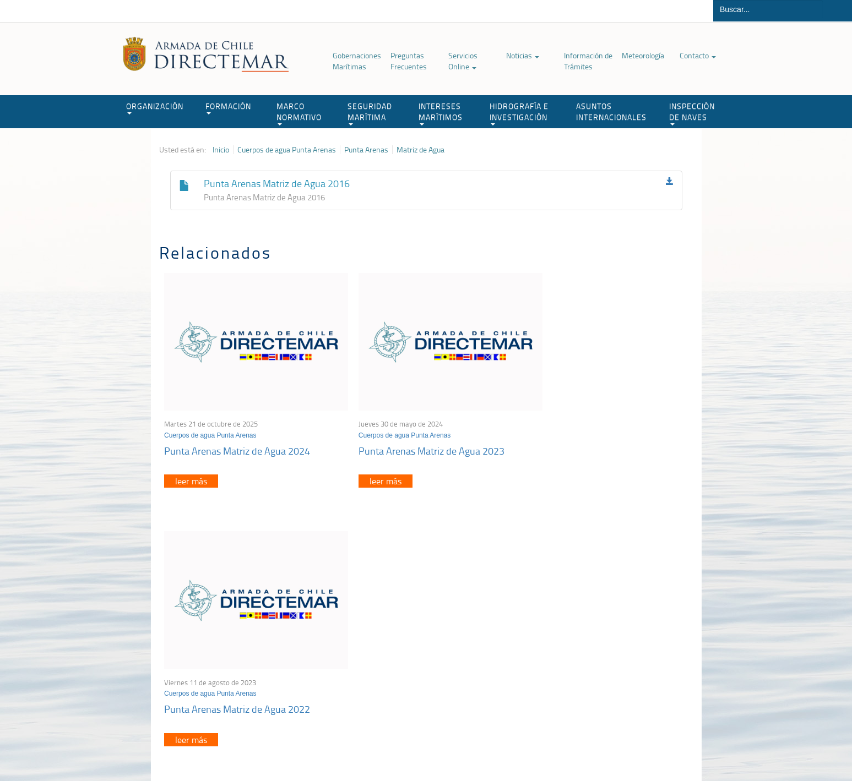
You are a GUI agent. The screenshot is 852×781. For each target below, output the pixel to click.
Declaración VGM (610, 650)
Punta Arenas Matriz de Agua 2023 (416, 437)
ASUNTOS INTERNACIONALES (611, 111)
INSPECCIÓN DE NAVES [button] (692, 113)
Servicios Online (462, 61)
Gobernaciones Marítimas (357, 61)
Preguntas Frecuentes (408, 61)
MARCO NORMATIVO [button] (299, 113)
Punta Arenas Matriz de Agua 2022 (593, 437)
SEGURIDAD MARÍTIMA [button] (370, 113)
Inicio (221, 149)
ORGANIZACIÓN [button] (154, 107)
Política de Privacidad (230, 747)
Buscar (837, 10)
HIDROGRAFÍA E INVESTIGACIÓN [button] (519, 113)
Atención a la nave (612, 623)
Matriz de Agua (420, 149)
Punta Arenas (366, 149)
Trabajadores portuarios (621, 636)
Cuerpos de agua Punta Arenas (286, 149)
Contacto (698, 55)
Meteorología (643, 55)
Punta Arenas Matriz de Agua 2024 (238, 437)
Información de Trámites (588, 61)
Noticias (522, 55)
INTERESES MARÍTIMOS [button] (441, 113)
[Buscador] (768, 9)
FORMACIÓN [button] (228, 107)
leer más (192, 468)
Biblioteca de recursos (305, 747)
